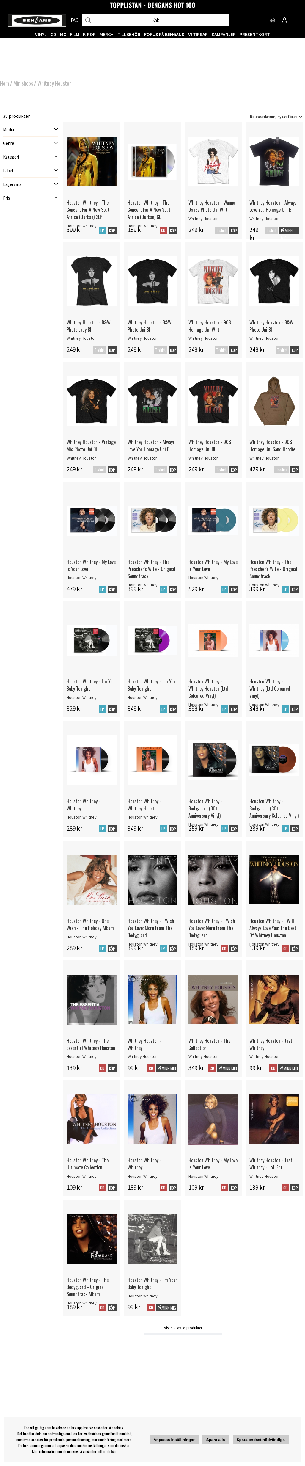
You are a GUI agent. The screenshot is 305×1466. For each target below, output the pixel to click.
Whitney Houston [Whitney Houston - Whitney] (143, 1056)
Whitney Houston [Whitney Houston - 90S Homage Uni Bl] (203, 458)
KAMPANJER (224, 34)
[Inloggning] (284, 20)
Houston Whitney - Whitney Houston (144, 805)
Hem (4, 83)
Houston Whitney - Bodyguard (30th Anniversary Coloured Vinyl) (274, 808)
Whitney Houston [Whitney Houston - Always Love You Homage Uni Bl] (264, 218)
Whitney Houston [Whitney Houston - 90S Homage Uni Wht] (203, 338)
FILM (74, 34)
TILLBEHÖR (128, 34)
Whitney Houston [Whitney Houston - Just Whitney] (264, 1056)
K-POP (89, 34)
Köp (234, 230)
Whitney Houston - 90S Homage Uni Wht (209, 326)
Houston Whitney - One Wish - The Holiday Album (90, 924)
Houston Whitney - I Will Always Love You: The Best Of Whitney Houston (272, 928)
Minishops (23, 83)
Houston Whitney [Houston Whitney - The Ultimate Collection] (82, 1176)
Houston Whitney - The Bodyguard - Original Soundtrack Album (88, 1287)
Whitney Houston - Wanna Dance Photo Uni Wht (211, 206)
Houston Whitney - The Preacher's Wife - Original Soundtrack (151, 569)
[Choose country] (272, 20)
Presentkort (255, 34)
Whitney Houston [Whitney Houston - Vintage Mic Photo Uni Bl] (82, 458)
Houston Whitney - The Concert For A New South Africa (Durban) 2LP (89, 209)
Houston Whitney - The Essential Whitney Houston (91, 1044)
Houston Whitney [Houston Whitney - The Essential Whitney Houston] (82, 1056)
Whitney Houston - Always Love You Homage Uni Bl (273, 206)
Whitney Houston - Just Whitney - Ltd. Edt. (270, 1164)
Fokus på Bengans (164, 34)
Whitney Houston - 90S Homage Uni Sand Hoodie (272, 445)
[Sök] (155, 20)
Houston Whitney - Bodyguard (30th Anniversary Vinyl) (205, 808)
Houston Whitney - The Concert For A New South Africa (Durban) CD (150, 209)
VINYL (41, 34)
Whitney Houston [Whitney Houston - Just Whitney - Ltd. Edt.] (264, 1176)
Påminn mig (287, 234)
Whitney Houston (54, 83)
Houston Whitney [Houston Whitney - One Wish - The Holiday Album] (82, 937)
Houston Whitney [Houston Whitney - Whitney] (82, 817)
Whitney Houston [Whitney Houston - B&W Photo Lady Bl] (82, 338)
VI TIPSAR (198, 34)
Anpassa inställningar (174, 1439)
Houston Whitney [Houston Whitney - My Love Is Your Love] (82, 577)
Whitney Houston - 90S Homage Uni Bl (209, 445)
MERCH (107, 34)
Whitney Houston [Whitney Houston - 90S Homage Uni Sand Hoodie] (264, 458)
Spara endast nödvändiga (261, 1439)
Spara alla (215, 1439)
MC (63, 34)
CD (53, 34)
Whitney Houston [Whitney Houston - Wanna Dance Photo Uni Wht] (203, 218)
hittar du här (107, 1451)
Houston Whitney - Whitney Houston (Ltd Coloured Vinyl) (208, 688)
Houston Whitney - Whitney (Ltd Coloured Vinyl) (269, 688)
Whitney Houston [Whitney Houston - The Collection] (203, 1056)
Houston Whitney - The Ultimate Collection (88, 1164)
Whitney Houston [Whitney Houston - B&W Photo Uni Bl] (143, 338)
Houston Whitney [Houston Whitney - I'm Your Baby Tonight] (82, 697)
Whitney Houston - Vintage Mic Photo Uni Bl (91, 445)
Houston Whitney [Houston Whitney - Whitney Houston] (143, 817)
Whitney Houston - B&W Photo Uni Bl (150, 326)
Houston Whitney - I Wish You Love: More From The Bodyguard (151, 928)
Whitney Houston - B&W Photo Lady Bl (89, 326)
